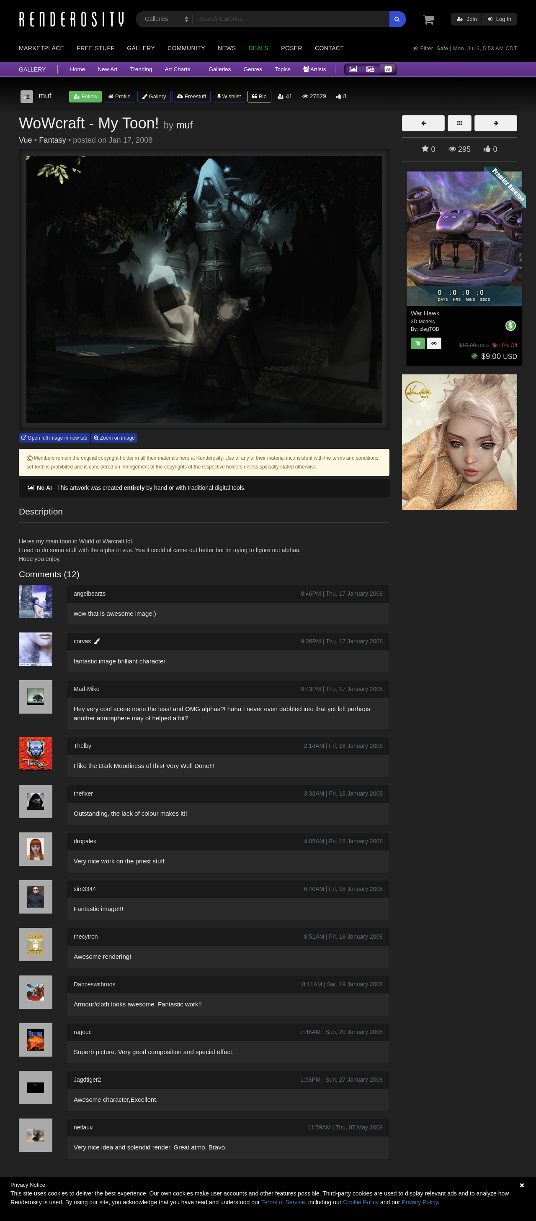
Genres (252, 69)
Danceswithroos (95, 984)
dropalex (85, 841)
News (227, 48)
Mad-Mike (86, 689)
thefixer (83, 793)
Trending (141, 69)
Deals (258, 48)
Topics (283, 69)
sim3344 (85, 889)
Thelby (82, 745)
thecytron (86, 936)
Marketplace (41, 48)
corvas (82, 641)
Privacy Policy (420, 1202)
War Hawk (425, 313)
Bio (259, 96)
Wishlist (229, 96)
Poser (291, 48)
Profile (119, 96)
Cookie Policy (361, 1202)
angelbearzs (90, 593)
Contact (329, 48)
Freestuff (191, 96)
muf (184, 125)
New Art (107, 69)
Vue (25, 140)
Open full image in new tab (54, 438)
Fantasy (52, 140)
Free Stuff (95, 48)
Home (77, 69)
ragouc (83, 1032)
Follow (85, 96)
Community (186, 48)
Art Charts (177, 69)
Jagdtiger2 (87, 1079)
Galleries (220, 69)
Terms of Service (283, 1202)
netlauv (83, 1127)
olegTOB (429, 329)
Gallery (141, 48)
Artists (314, 69)
